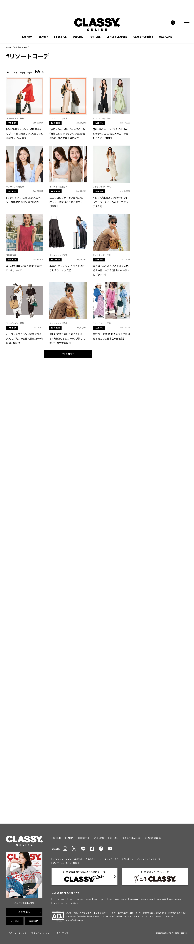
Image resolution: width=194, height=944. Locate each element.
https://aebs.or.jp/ (74, 919)
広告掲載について (93, 859)
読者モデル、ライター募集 (65, 863)
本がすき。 (76, 903)
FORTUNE (95, 36)
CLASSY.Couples (143, 36)
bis (110, 899)
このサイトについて (17, 933)
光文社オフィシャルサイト (149, 859)
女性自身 (134, 899)
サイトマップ (62, 933)
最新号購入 (24, 911)
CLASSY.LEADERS (117, 36)
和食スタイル (121, 899)
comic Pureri (175, 899)
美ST (103, 899)
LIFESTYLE (60, 36)
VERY (71, 899)
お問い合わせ (128, 859)
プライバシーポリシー (41, 933)
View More (68, 354)
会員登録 (78, 859)
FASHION (27, 36)
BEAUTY (43, 36)
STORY (80, 899)
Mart (96, 899)
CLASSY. (62, 899)
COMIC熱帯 (161, 899)
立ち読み (14, 921)
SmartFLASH (147, 899)
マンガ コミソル (60, 903)
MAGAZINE (165, 36)
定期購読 (33, 921)
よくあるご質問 (112, 859)
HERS (88, 899)
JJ (54, 899)
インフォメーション (62, 859)
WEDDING (78, 36)
